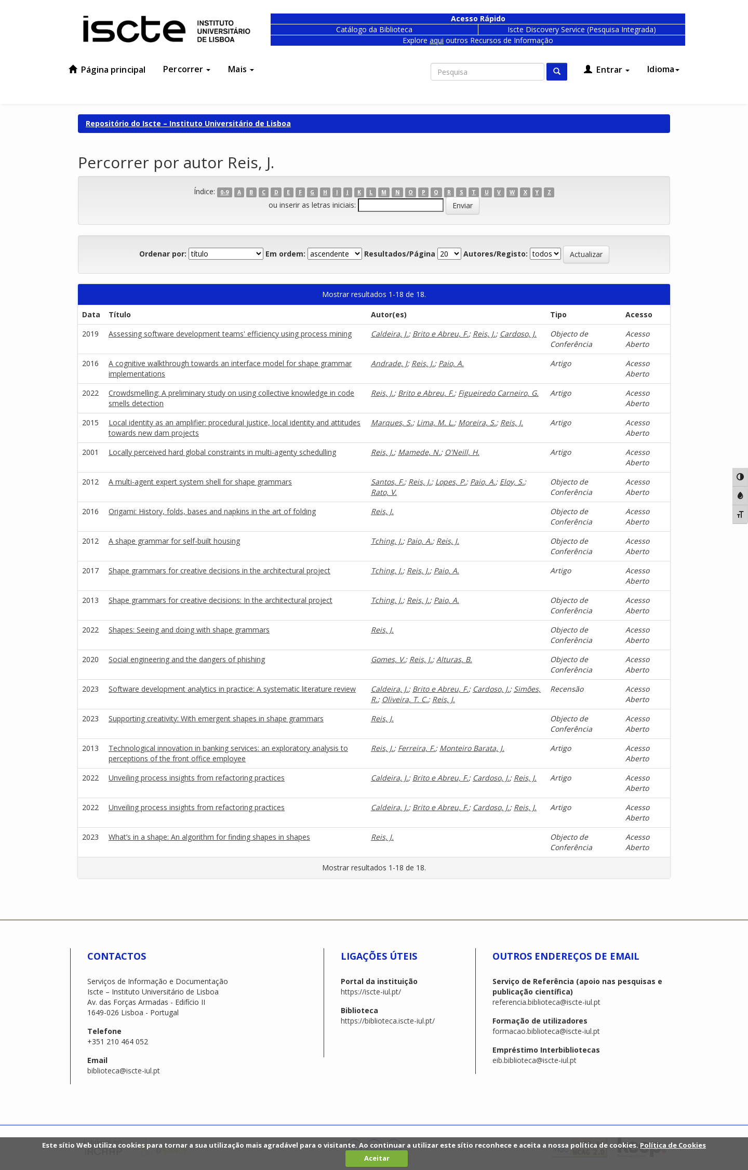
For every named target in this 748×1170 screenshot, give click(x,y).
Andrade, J (389, 363)
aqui (437, 40)
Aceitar (377, 1158)
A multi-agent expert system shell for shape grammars (200, 482)
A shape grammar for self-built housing (174, 541)
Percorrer (186, 69)
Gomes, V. (388, 659)
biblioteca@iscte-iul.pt (123, 1070)
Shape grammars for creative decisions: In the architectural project (220, 600)
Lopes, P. (450, 482)
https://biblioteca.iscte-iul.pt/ (388, 1021)
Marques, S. (391, 422)
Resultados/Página (399, 254)
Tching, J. (387, 541)
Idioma (663, 69)
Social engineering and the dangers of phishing (187, 659)
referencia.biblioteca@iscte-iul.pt (546, 1002)
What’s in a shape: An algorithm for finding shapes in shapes (209, 837)
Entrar (607, 69)
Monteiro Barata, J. (471, 748)
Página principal (107, 69)
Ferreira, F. (416, 748)
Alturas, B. (454, 659)
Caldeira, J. (389, 334)
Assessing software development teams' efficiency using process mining (230, 334)
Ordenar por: (162, 254)
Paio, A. (451, 363)
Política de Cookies (673, 1145)
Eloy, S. (512, 482)
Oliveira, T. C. (405, 699)
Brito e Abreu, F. (440, 334)
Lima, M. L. (435, 422)
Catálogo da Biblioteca (374, 29)
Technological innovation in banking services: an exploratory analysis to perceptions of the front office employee (228, 753)
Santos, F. (387, 482)
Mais (241, 69)
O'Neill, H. (462, 452)
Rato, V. (384, 492)
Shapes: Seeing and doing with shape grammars (189, 630)
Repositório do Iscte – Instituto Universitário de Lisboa (188, 123)
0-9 (224, 192)
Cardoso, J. (518, 334)
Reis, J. (484, 334)
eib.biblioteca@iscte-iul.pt (534, 1060)
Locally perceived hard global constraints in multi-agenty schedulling (222, 452)
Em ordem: (285, 254)
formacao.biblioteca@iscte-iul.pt (546, 1031)
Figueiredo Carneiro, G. (498, 393)
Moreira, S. (477, 422)
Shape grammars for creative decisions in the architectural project (219, 570)
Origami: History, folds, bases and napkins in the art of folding (212, 511)
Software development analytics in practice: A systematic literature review (232, 689)
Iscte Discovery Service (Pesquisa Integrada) (581, 29)
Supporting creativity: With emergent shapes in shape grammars (216, 718)
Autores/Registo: (495, 254)
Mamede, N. (419, 452)
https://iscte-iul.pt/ (371, 992)
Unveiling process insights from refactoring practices (197, 778)
